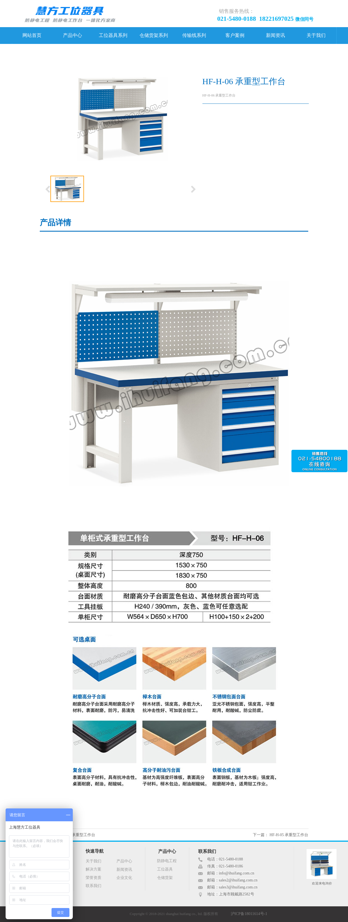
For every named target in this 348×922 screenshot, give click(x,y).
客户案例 (234, 35)
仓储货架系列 (153, 35)
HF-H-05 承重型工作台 (289, 835)
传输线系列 (194, 35)
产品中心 (72, 35)
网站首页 (31, 35)
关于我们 (316, 35)
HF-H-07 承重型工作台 (75, 835)
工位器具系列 (113, 35)
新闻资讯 (275, 35)
